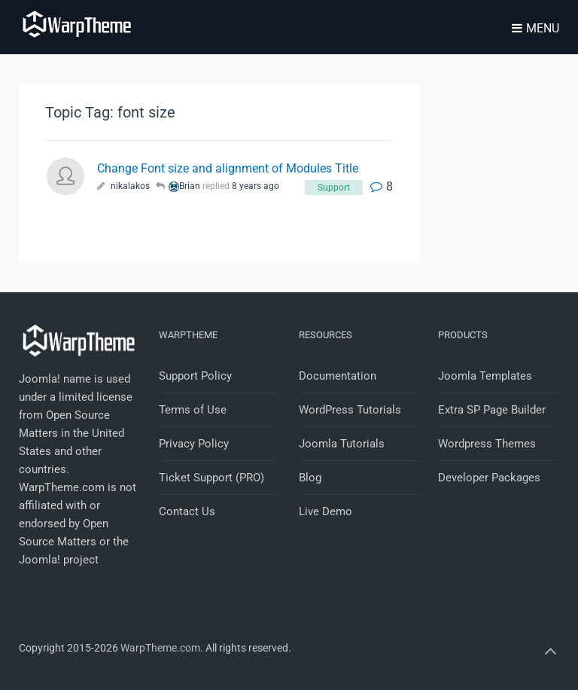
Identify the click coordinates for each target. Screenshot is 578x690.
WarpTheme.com (160, 648)
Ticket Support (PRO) (211, 477)
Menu (535, 28)
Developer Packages (489, 477)
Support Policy (195, 376)
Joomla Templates (485, 376)
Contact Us (187, 511)
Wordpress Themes (487, 443)
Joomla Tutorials (342, 443)
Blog (310, 477)
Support (334, 187)
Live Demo (325, 511)
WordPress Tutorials (350, 410)
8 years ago (255, 186)
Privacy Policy (194, 443)
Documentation (337, 376)
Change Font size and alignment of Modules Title (227, 168)
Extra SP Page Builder (492, 410)
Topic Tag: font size (110, 112)
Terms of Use (193, 410)
